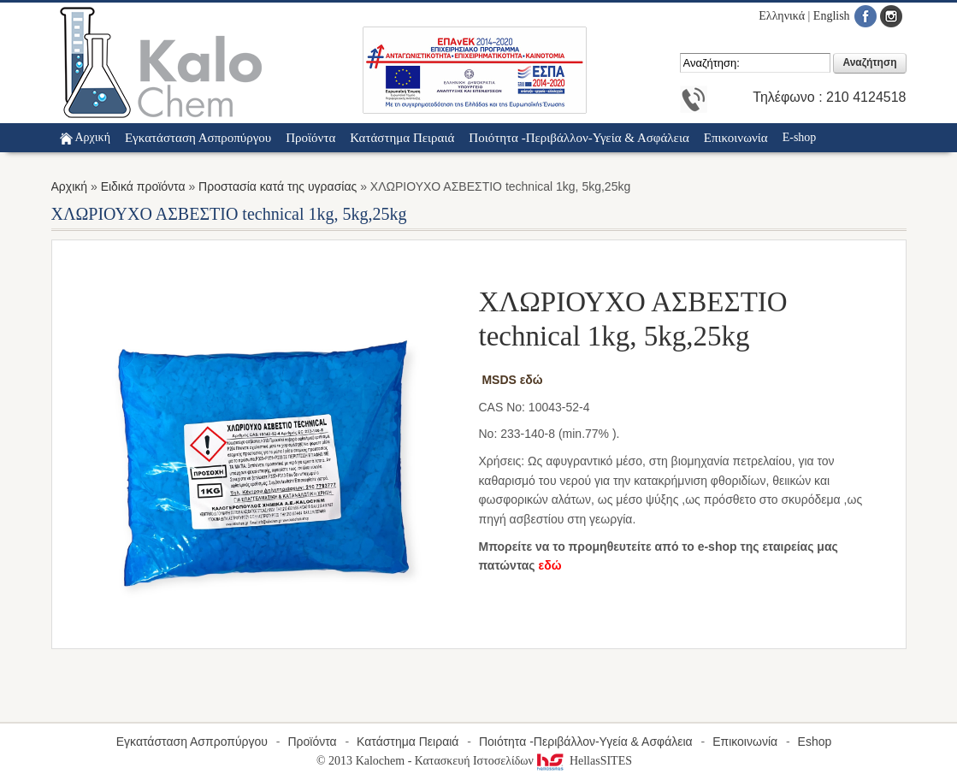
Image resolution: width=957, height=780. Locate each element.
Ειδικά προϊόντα (143, 186)
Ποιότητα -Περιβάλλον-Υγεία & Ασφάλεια (586, 741)
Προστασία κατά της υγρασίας (277, 186)
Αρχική (92, 137)
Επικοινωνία (744, 741)
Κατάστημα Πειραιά (407, 741)
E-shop (800, 137)
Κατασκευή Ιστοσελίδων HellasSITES (523, 760)
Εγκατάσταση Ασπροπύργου (192, 741)
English (831, 15)
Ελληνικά (782, 15)
